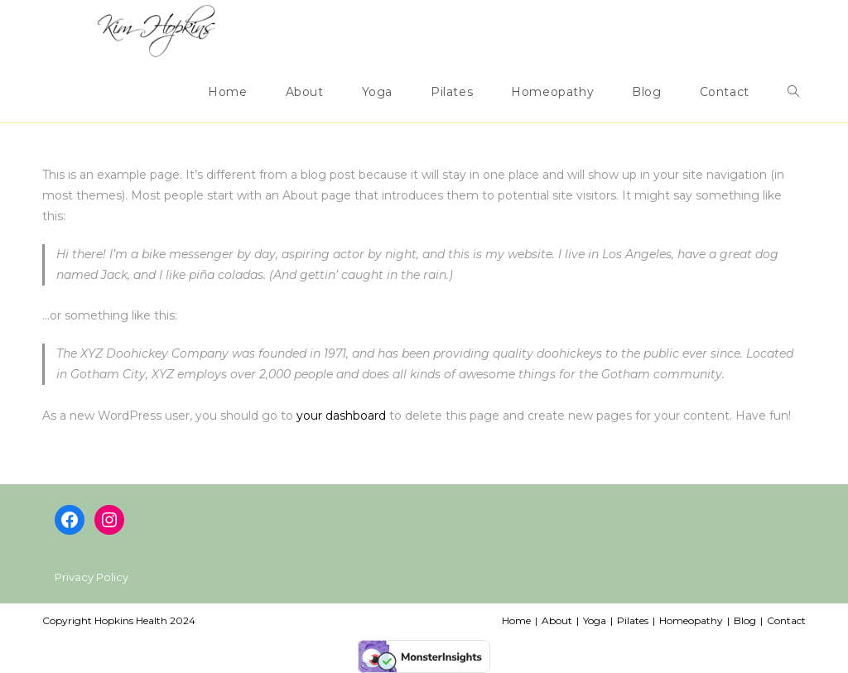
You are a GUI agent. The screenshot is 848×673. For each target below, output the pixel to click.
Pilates (632, 620)
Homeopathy (691, 620)
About (557, 620)
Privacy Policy (91, 577)
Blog (745, 620)
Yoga (594, 620)
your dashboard (341, 415)
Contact (786, 620)
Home (516, 620)
